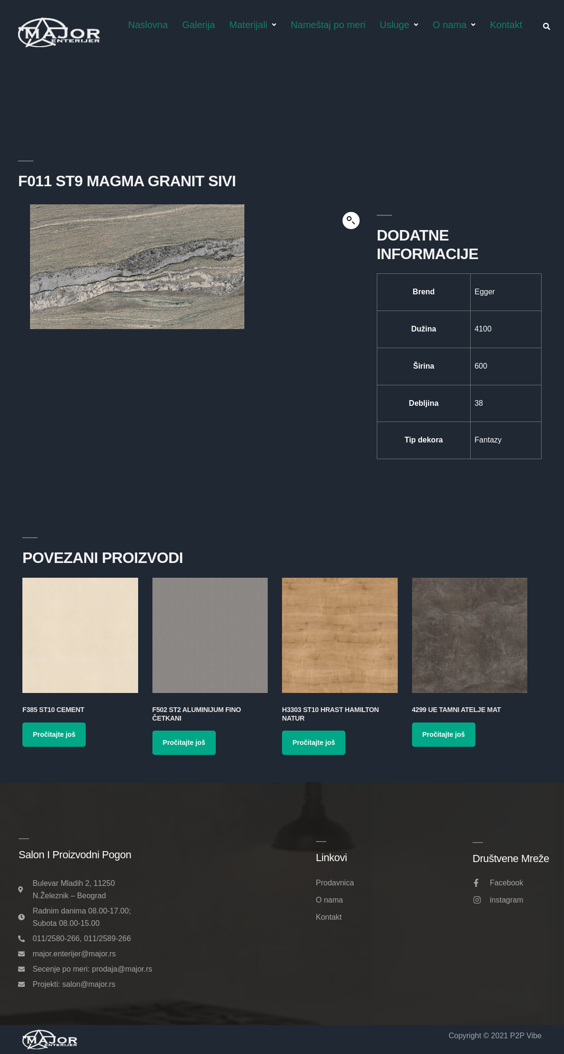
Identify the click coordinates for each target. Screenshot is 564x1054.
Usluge (399, 25)
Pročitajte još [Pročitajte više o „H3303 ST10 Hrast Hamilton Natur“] (313, 742)
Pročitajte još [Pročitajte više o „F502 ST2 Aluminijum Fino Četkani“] (184, 742)
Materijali (252, 25)
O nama (454, 25)
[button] (351, 220)
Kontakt (506, 25)
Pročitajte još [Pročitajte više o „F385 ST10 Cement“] (54, 734)
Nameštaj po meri (328, 25)
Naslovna (148, 25)
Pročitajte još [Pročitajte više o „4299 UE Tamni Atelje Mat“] (444, 734)
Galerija (198, 25)
